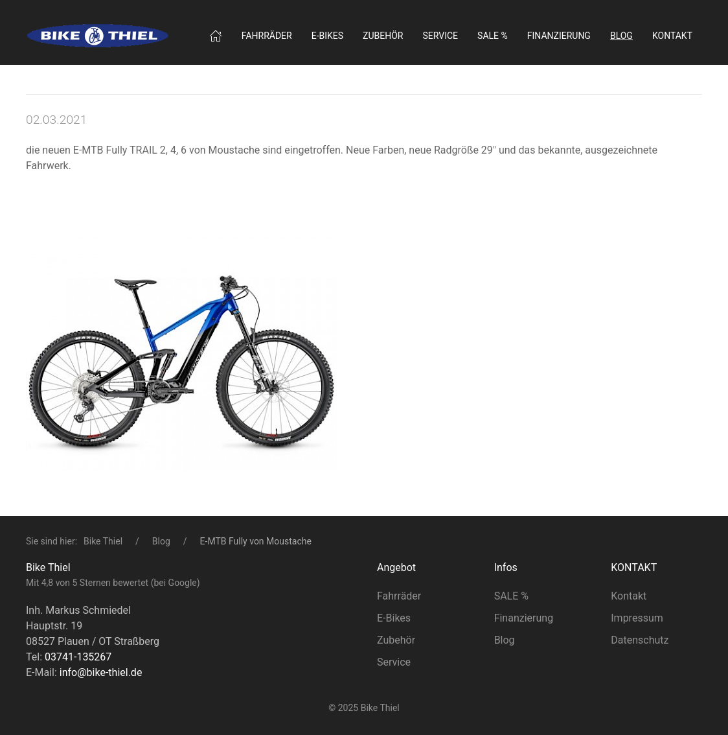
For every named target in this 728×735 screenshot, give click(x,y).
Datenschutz (639, 640)
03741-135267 (78, 657)
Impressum (637, 618)
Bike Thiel (103, 541)
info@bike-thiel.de (101, 672)
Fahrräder (267, 35)
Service (441, 35)
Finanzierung (559, 35)
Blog (161, 541)
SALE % (492, 35)
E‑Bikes (327, 35)
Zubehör (383, 35)
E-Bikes (394, 618)
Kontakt (672, 35)
